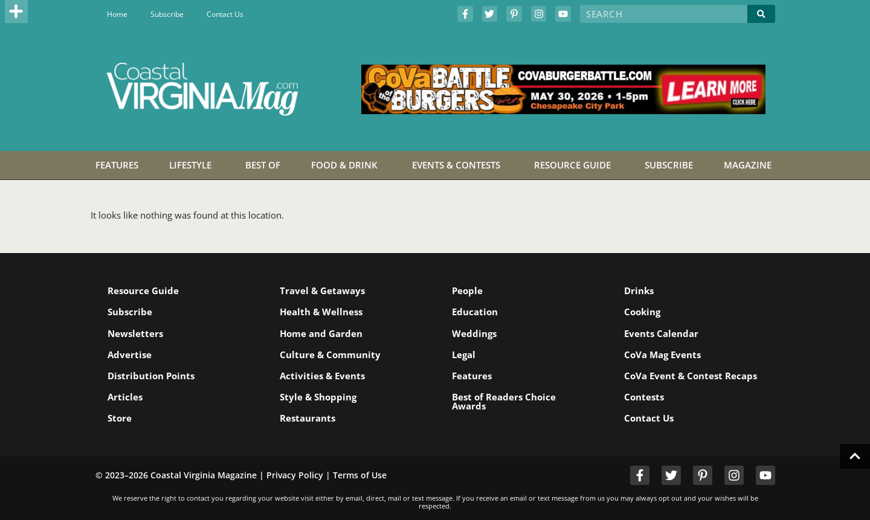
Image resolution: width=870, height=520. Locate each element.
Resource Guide (143, 290)
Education (475, 312)
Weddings (474, 333)
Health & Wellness (321, 312)
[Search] (761, 14)
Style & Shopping (318, 397)
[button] (16, 11)
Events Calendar (661, 333)
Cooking (642, 312)
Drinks (639, 290)
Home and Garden (321, 333)
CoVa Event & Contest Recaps (690, 376)
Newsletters (135, 333)
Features (472, 376)
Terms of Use (360, 475)
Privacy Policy (294, 475)
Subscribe (167, 14)
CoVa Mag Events (662, 354)
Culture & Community (330, 354)
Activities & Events (322, 376)
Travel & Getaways (322, 290)
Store (120, 418)
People (467, 290)
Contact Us (225, 14)
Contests (644, 397)
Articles (125, 397)
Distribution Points (151, 376)
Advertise (130, 354)
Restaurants (307, 418)
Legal (463, 354)
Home (117, 14)
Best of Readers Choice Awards (504, 401)
